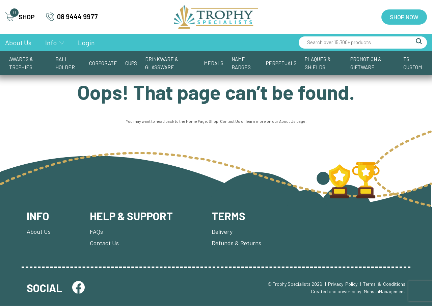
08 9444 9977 (72, 16)
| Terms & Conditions (382, 284)
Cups (131, 63)
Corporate (103, 63)
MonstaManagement (384, 292)
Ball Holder (65, 63)
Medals (213, 63)
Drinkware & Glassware (161, 63)
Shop (213, 121)
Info (51, 42)
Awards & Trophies (21, 63)
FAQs (96, 231)
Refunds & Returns (236, 243)
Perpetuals (281, 63)
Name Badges (241, 63)
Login (86, 42)
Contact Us (230, 121)
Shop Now (404, 17)
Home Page (196, 121)
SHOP (20, 17)
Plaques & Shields (318, 63)
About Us (18, 42)
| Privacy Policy (341, 284)
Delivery (222, 231)
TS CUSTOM (412, 63)
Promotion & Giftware (365, 63)
